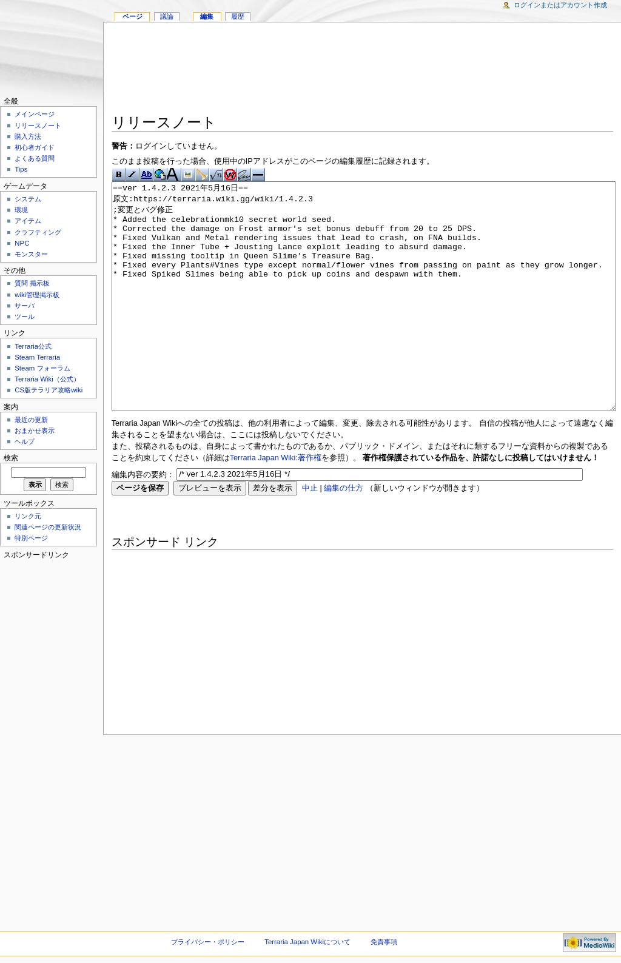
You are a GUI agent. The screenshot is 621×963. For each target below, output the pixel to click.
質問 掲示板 (32, 283)
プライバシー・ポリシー (207, 941)
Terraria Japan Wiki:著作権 (275, 503)
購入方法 (28, 136)
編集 (206, 16)
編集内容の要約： (143, 519)
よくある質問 (35, 158)
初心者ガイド (35, 147)
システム (28, 199)
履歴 (237, 16)
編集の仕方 (343, 533)
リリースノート (38, 125)
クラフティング (38, 232)
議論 (166, 16)
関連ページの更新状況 (48, 527)
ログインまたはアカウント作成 (560, 4)
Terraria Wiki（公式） (47, 379)
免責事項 (384, 941)
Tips (21, 169)
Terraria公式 (33, 346)
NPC (22, 243)
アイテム (28, 220)
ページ (133, 16)
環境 (21, 209)
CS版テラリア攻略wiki (48, 390)
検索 (11, 457)
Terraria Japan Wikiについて (307, 941)
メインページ (35, 114)
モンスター (31, 254)
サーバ (25, 305)
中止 (310, 533)
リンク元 (28, 516)
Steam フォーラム (42, 368)
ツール (25, 316)
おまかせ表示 (35, 430)
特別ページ (31, 538)
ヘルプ (25, 441)
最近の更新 (31, 419)
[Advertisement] (363, 70)
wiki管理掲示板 (37, 294)
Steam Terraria (37, 357)
